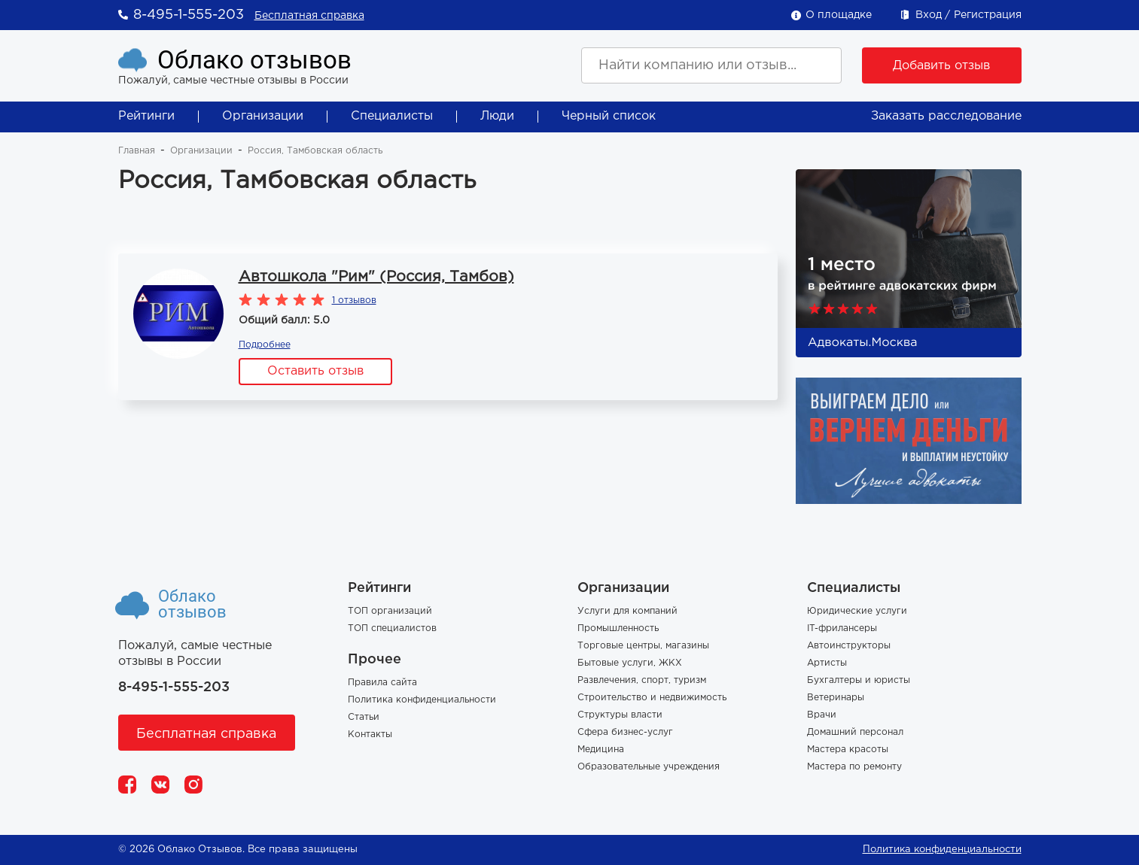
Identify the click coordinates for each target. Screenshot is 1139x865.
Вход (928, 15)
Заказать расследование (946, 116)
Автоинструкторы (849, 646)
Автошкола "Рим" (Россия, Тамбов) (376, 277)
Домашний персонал (855, 732)
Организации (262, 116)
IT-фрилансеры (842, 628)
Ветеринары (835, 698)
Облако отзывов (254, 59)
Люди (497, 116)
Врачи (821, 715)
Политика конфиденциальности (422, 700)
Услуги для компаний (627, 611)
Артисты (827, 663)
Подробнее (265, 345)
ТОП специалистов (392, 628)
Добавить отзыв (941, 65)
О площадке (839, 15)
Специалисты (392, 116)
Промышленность (618, 628)
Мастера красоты (847, 749)
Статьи (363, 717)
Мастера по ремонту (854, 767)
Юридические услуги (857, 611)
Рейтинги (146, 116)
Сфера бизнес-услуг (625, 732)
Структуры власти (619, 715)
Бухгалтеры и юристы (858, 680)
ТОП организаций (390, 611)
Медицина (600, 749)
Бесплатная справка (309, 15)
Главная (136, 151)
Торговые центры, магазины (643, 646)
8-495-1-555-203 (188, 15)
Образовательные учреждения (648, 767)
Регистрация (988, 15)
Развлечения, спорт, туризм (641, 680)
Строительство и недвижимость (651, 698)
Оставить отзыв (315, 371)
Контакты (370, 734)
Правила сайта (382, 682)
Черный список (609, 116)
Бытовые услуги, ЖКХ (629, 663)
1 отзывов (354, 300)
